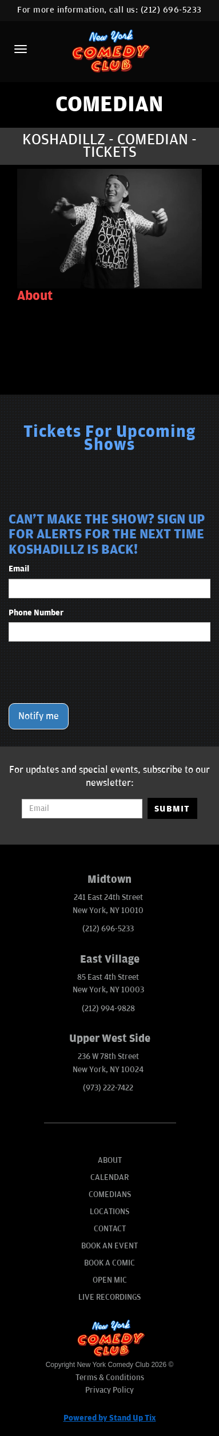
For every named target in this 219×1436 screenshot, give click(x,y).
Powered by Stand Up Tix (109, 1418)
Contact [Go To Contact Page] (110, 1229)
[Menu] (21, 49)
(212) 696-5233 (171, 10)
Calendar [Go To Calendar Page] (109, 1177)
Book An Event (109, 1246)
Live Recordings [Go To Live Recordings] (109, 1297)
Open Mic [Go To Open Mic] (110, 1280)
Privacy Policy (109, 1390)
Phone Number (36, 613)
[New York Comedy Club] (109, 50)
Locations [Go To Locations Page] (109, 1211)
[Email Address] (82, 808)
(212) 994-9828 (108, 1008)
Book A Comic (109, 1263)
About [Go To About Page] (110, 1160)
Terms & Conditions (109, 1377)
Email (19, 569)
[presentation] (95, 672)
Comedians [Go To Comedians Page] (110, 1194)
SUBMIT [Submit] (172, 809)
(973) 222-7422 (108, 1088)
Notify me (38, 716)
